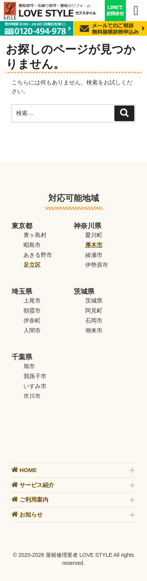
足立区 (32, 265)
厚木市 (93, 245)
